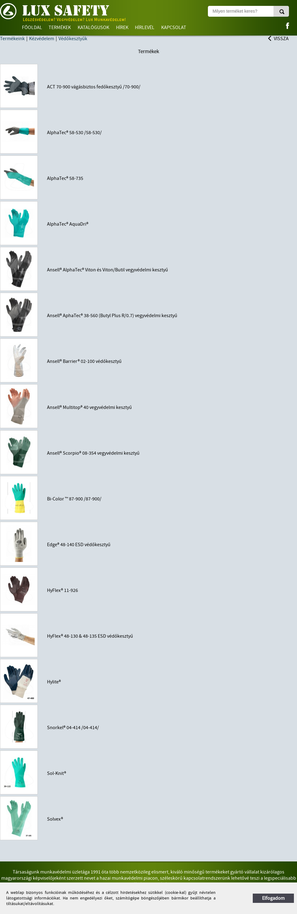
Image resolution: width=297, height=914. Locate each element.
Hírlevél (144, 27)
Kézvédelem (41, 39)
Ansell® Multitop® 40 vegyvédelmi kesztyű (89, 407)
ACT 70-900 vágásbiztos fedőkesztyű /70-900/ (93, 87)
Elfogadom (273, 898)
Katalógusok (93, 27)
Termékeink (12, 39)
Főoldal (32, 27)
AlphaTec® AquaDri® (67, 224)
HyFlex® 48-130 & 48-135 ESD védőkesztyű (90, 636)
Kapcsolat (173, 27)
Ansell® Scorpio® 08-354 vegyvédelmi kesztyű (93, 453)
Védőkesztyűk (72, 39)
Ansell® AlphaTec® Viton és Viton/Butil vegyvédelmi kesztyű (107, 270)
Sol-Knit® (56, 773)
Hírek (122, 27)
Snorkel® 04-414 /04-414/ (73, 728)
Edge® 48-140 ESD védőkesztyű (78, 545)
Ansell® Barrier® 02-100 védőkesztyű (84, 361)
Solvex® (55, 819)
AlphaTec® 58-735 (65, 178)
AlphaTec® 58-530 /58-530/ (74, 133)
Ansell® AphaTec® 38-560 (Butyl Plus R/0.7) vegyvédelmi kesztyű (112, 315)
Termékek (60, 27)
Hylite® (54, 682)
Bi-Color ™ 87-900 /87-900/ (74, 499)
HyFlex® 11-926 (62, 590)
